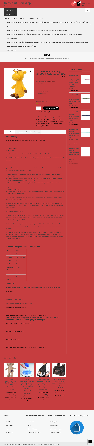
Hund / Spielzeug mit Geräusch (49, 123)
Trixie (47, 126)
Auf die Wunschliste (43, 112)
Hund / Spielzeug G (49, 121)
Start (6, 18)
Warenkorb (9, 429)
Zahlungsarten (54, 422)
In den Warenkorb (50, 108)
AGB (29, 425)
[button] (31, 71)
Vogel (39, 18)
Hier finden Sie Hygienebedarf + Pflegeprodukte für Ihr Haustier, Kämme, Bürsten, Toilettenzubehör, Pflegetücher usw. (47, 24)
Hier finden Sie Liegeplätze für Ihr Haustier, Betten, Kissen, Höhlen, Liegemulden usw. (37, 30)
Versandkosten (51, 81)
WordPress (57, 444)
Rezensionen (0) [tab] (35, 132)
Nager (31, 18)
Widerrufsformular (55, 432)
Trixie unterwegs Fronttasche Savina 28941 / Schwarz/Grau (43, 382)
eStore (39, 444)
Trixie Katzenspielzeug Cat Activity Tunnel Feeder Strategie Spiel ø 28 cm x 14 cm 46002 (27, 383)
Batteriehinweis (32, 429)
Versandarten (9, 291)
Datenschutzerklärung (34, 432)
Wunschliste (9, 432)
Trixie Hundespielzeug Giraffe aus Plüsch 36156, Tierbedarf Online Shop (26, 140)
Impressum (31, 422)
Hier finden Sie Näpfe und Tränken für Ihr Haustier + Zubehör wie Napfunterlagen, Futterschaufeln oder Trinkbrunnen (44, 36)
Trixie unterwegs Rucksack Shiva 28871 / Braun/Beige (59, 381)
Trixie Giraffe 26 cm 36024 (13, 339)
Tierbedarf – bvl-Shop (17, 3)
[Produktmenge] (38, 108)
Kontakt (8, 422)
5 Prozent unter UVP (34, 58)
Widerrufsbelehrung (55, 429)
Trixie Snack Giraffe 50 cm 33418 (15, 331)
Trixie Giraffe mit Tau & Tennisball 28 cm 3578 (18, 323)
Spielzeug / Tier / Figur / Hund (52, 119)
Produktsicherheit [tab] (21, 132)
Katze (22, 18)
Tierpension (11, 50)
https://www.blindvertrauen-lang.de (16, 307)
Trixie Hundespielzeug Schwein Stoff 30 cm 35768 (11, 382)
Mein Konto (9, 425)
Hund (14, 18)
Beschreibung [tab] (9, 132)
